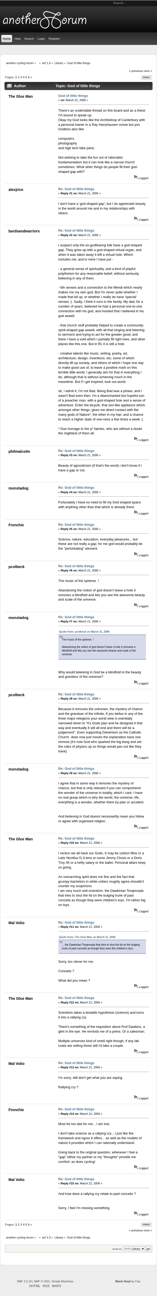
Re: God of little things (76, 189)
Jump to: (117, 1248)
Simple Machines (62, 1281)
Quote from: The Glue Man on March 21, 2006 (87, 937)
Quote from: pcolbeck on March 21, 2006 (84, 631)
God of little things (73, 96)
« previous (136, 70)
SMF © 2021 (42, 1281)
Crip (137, 1281)
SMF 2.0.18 (24, 1281)
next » (148, 70)
